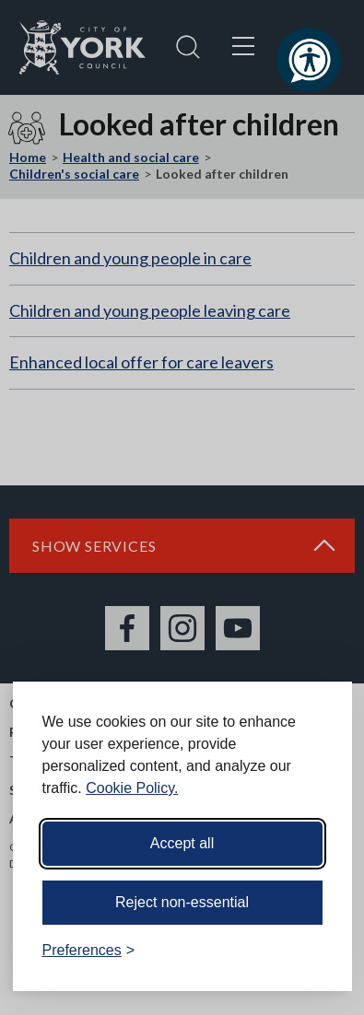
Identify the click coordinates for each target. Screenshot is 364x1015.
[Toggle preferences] (88, 950)
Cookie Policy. (132, 788)
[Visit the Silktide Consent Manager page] (311, 950)
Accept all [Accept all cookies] (182, 843)
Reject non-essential (182, 902)
